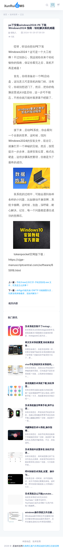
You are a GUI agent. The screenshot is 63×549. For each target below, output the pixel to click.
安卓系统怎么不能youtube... (39, 493)
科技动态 (27, 541)
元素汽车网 (34, 546)
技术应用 (13, 14)
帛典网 (26, 546)
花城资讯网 (44, 546)
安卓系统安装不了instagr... (38, 326)
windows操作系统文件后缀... (39, 512)
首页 (5, 14)
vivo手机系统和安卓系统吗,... (39, 364)
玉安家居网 (54, 546)
